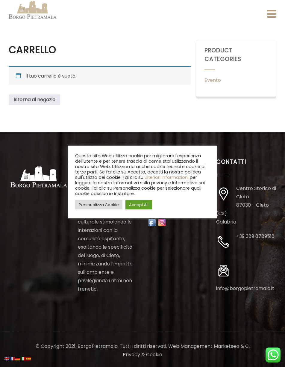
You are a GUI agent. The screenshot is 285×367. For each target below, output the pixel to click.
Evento (212, 80)
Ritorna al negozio (34, 99)
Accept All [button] (138, 205)
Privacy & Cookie (142, 354)
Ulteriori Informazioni (167, 177)
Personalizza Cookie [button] (99, 205)
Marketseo (226, 346)
